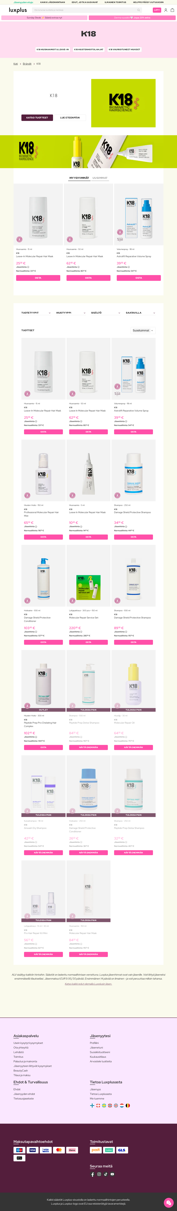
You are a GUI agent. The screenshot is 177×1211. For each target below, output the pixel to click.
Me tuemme (97, 1098)
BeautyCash (21, 1070)
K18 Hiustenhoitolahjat (88, 49)
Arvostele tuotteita (101, 1061)
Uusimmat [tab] (100, 178)
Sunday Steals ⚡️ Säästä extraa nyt (44, 17)
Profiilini (94, 1043)
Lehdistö (19, 1052)
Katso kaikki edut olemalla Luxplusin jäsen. (88, 984)
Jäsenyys (95, 1089)
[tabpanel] (88, 234)
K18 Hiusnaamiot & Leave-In (53, 49)
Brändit (27, 63)
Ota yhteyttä (21, 1047)
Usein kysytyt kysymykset (28, 1043)
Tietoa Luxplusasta (101, 1094)
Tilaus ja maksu (22, 1075)
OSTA (38, 277)
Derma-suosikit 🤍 (132, 17)
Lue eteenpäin (70, 117)
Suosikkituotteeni (100, 1052)
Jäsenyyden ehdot (24, 1094)
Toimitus (18, 1056)
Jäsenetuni (96, 1047)
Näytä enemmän (88, 747)
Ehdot (17, 1089)
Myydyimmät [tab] (79, 178)
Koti (16, 63)
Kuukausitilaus (98, 1056)
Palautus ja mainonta (25, 1061)
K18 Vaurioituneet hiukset (124, 49)
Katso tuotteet (37, 117)
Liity (157, 10)
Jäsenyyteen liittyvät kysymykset (33, 1066)
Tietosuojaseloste (24, 1098)
